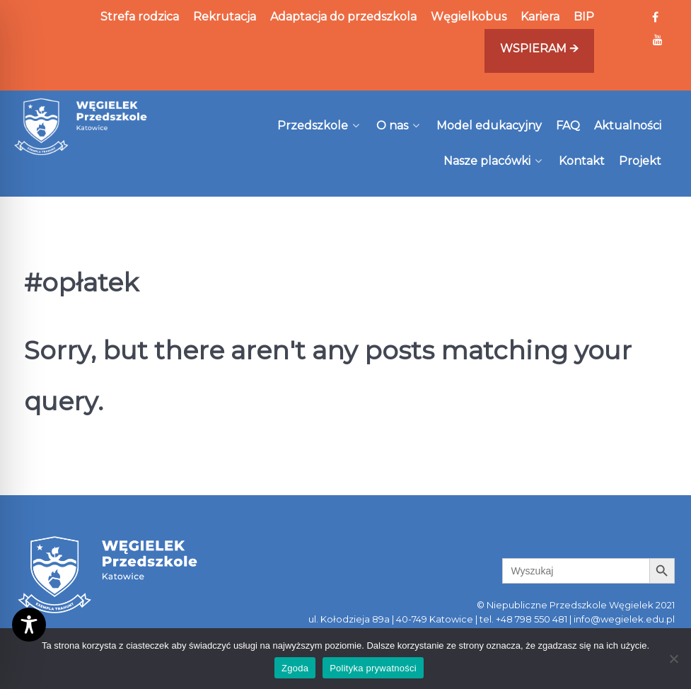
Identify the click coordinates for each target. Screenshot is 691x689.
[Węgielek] (81, 127)
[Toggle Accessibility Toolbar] (29, 624)
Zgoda (294, 668)
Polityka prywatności (373, 668)
